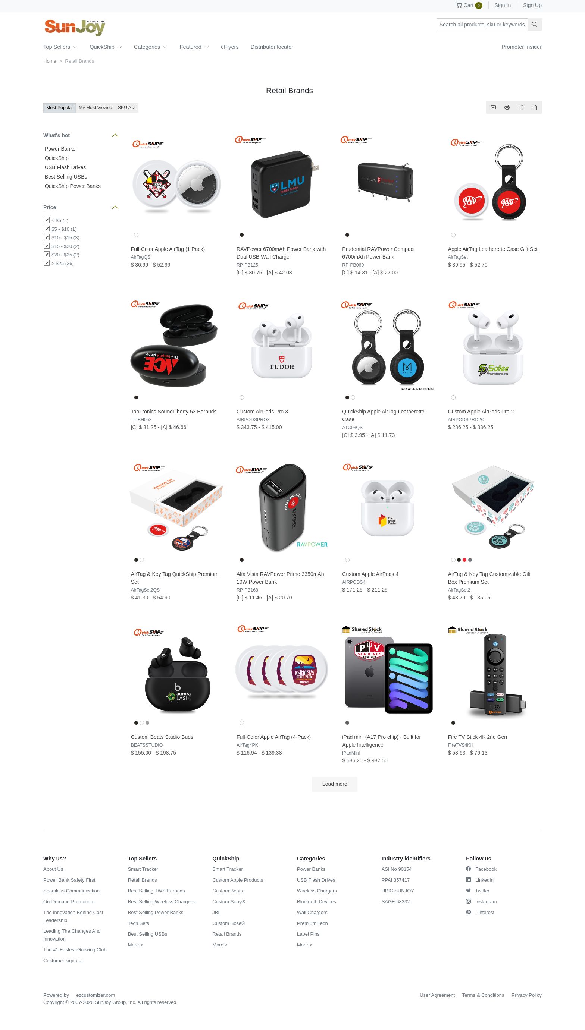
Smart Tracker (143, 869)
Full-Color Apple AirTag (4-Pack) (274, 737)
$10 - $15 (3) (65, 237)
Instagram (481, 901)
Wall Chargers (312, 912)
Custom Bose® (228, 923)
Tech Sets (138, 923)
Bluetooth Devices (316, 901)
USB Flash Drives (64, 167)
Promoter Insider (521, 47)
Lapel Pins (308, 934)
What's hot (56, 135)
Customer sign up (62, 960)
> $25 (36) (62, 263)
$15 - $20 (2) (65, 246)
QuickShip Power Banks (72, 186)
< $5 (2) (59, 220)
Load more (334, 784)
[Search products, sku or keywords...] (482, 24)
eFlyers (230, 47)
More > (135, 945)
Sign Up (532, 5)
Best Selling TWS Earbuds (156, 891)
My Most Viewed (95, 107)
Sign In (503, 5)
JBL (216, 912)
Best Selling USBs (65, 177)
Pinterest (480, 912)
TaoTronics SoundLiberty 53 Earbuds (174, 412)
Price (49, 207)
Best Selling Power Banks (156, 912)
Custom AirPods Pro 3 (262, 412)
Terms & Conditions (483, 995)
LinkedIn (480, 880)
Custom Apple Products (237, 880)
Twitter (477, 891)
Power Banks (59, 149)
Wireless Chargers (317, 891)
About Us (53, 869)
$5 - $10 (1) (63, 229)
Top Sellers (60, 47)
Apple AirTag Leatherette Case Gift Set (493, 249)
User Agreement (437, 995)
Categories (151, 47)
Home (49, 61)
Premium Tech (312, 923)
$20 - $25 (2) (65, 255)
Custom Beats (227, 891)
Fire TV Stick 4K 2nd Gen (477, 737)
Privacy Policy (527, 995)
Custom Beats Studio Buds (162, 737)
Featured (194, 47)
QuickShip (106, 47)
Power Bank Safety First (69, 880)
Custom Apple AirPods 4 (370, 574)
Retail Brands (142, 880)
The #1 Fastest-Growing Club (75, 949)
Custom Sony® (228, 901)
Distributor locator (272, 47)
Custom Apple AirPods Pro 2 (481, 412)
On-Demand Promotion (68, 901)
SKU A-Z (127, 107)
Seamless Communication (71, 891)
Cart (469, 5)
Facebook (481, 869)
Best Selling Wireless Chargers (161, 901)
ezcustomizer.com (95, 995)
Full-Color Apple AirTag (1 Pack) (168, 249)
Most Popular (59, 107)
